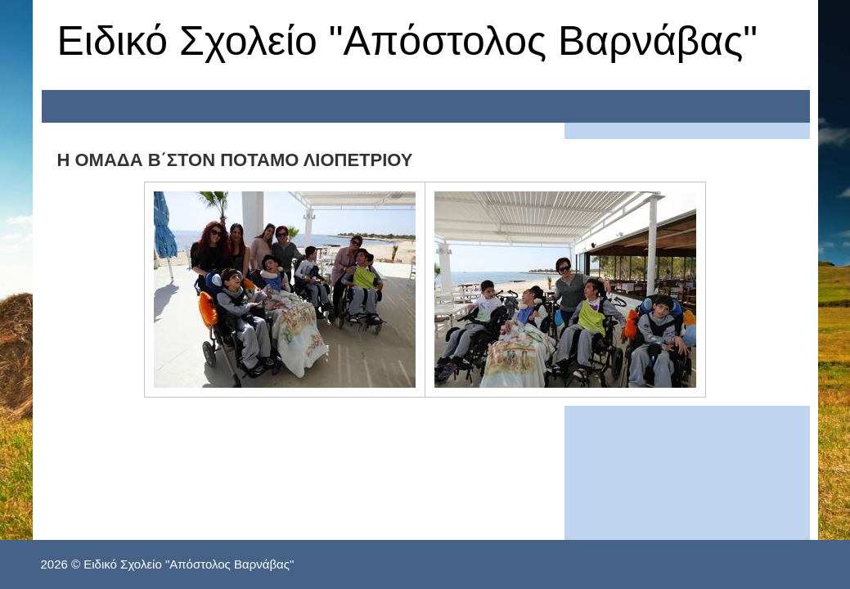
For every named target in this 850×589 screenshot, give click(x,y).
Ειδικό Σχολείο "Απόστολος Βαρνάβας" (407, 41)
